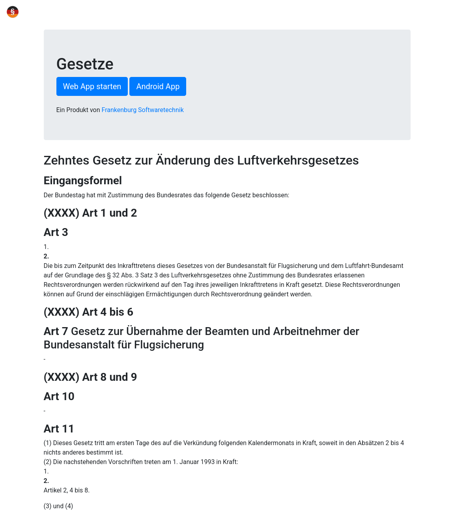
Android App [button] (157, 86)
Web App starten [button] (92, 86)
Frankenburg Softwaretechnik (143, 110)
